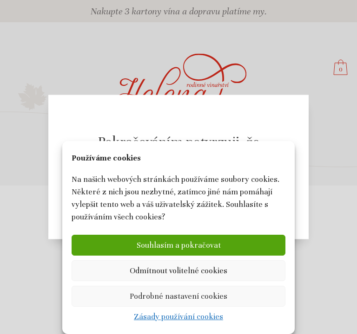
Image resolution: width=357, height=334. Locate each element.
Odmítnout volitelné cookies (178, 271)
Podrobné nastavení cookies (178, 296)
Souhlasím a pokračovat (179, 245)
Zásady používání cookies (178, 316)
